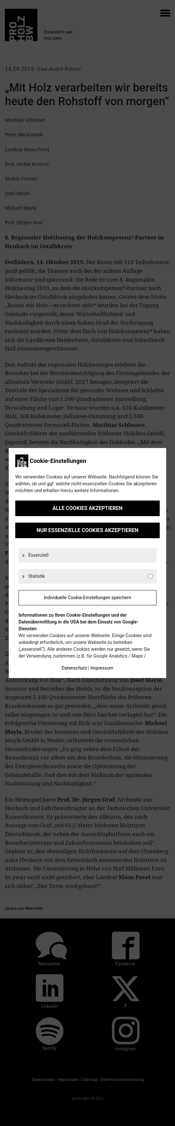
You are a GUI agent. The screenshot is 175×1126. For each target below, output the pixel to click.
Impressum (101, 668)
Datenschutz (74, 668)
